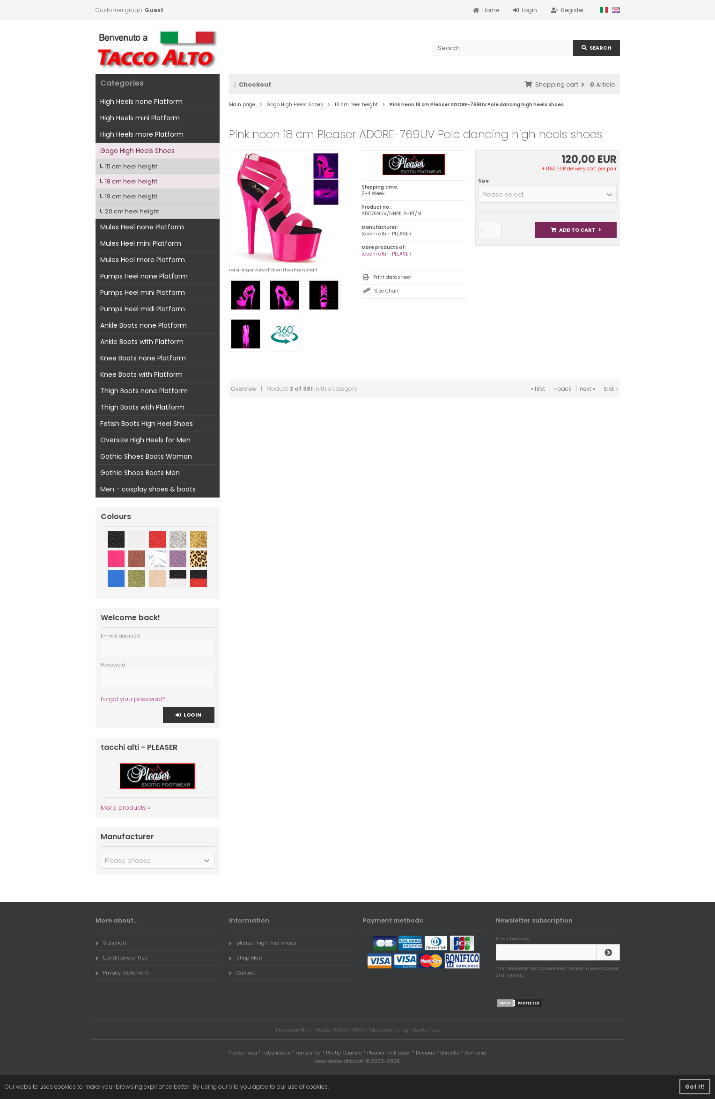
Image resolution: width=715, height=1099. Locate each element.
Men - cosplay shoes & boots (148, 489)
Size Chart (386, 290)
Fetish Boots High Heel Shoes (146, 423)
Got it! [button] (695, 1087)
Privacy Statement (122, 972)
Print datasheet (392, 277)
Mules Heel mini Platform (140, 243)
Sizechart (111, 942)
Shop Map (245, 957)
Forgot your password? (133, 699)
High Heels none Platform (141, 101)
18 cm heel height (131, 181)
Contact (242, 972)
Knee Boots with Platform (141, 374)
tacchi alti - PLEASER (386, 253)
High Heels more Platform (142, 134)
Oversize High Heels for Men (145, 440)
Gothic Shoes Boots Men (140, 472)
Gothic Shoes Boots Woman (146, 456)
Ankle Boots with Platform (142, 341)
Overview (244, 389)
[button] (547, 194)
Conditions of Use (121, 957)
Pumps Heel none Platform (144, 276)
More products (123, 807)
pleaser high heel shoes (262, 942)
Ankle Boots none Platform (143, 325)
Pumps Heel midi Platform (142, 309)
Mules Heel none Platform (142, 227)
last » (611, 389)
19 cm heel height (131, 196)
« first (538, 389)
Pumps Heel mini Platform (142, 292)
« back (562, 389)
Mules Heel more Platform (142, 259)
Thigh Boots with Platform (142, 407)
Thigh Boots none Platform (144, 391)
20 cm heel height (132, 211)
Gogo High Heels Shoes (137, 150)
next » (587, 389)
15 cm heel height (131, 166)
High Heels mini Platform (140, 118)
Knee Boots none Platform (143, 358)
